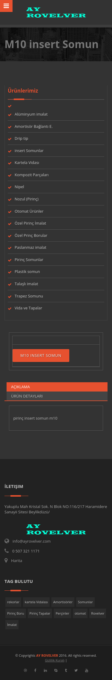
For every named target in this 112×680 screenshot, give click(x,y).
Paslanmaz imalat (30, 247)
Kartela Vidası (27, 162)
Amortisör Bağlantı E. (34, 126)
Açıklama (20, 386)
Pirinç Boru (15, 613)
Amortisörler (63, 602)
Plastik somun (27, 271)
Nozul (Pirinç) (27, 199)
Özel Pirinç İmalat (30, 223)
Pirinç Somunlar (29, 259)
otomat (80, 613)
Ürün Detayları (27, 396)
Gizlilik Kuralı (54, 660)
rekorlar (13, 602)
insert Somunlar (29, 150)
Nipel (19, 186)
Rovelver (97, 613)
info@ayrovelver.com (32, 541)
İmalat (12, 624)
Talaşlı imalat (26, 283)
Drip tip (21, 138)
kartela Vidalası (36, 602)
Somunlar (85, 602)
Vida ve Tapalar (28, 308)
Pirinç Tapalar (40, 613)
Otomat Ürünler (29, 211)
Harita (16, 560)
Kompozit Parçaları (32, 174)
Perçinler (62, 613)
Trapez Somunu (29, 296)
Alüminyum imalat (31, 114)
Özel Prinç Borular (31, 235)
